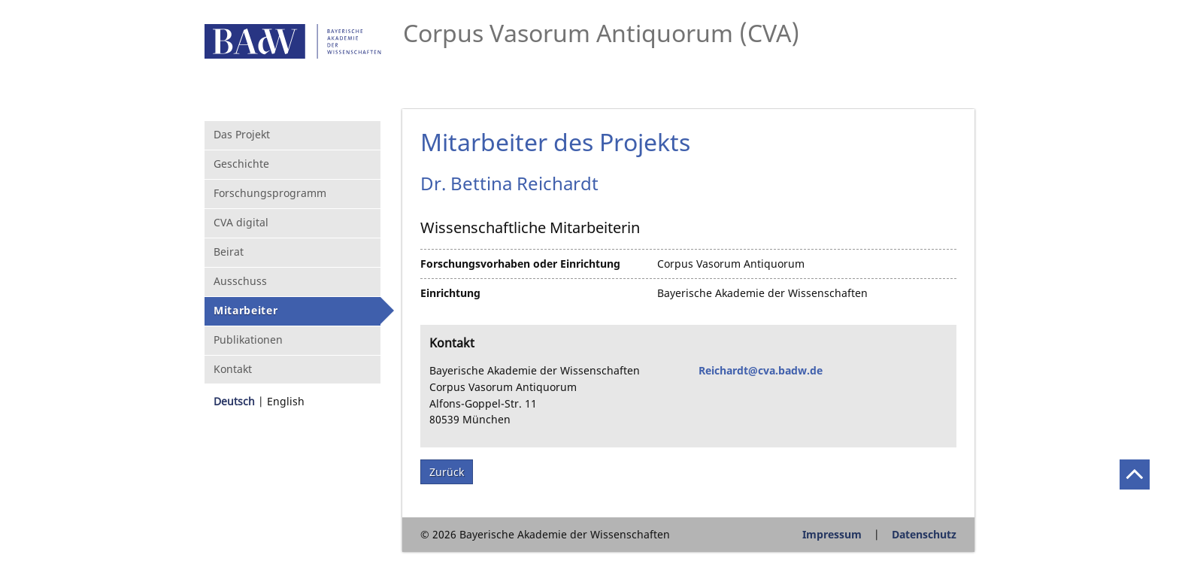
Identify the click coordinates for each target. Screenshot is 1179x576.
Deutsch (234, 401)
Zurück (446, 472)
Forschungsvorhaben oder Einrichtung (520, 263)
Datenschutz (924, 534)
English (286, 401)
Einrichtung (450, 293)
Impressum (832, 534)
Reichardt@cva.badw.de (761, 370)
